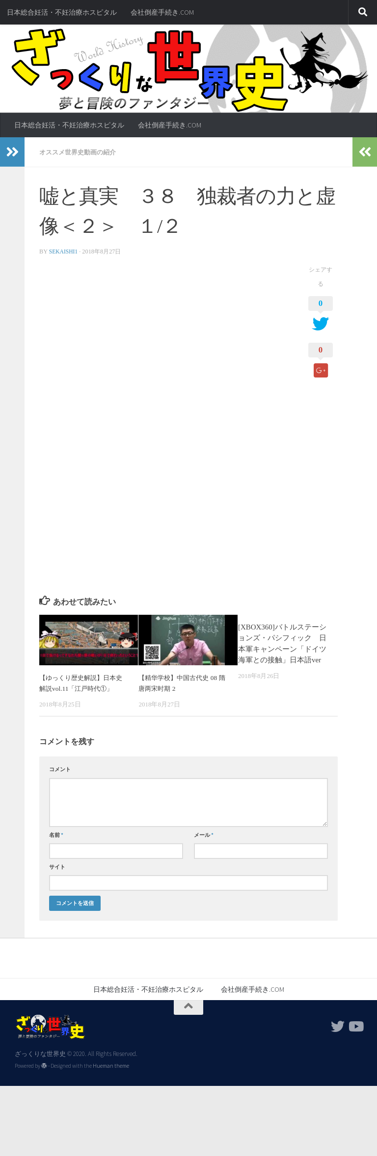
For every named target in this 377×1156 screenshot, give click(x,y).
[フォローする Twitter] (338, 1037)
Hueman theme (111, 1076)
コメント (60, 780)
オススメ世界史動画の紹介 (80, 152)
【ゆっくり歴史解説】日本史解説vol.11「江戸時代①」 (83, 688)
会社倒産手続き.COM (162, 12)
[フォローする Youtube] (355, 1037)
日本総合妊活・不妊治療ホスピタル (62, 12)
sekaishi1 (64, 251)
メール (204, 845)
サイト (57, 877)
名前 (56, 845)
